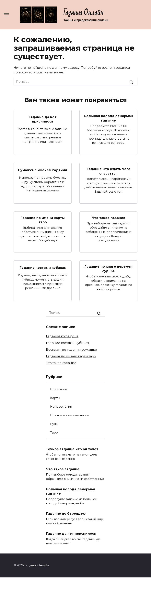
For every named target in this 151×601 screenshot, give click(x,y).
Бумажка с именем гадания (42, 170)
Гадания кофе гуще (62, 336)
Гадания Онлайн (83, 12)
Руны (54, 424)
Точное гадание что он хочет (72, 449)
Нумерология (61, 406)
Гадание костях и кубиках (43, 267)
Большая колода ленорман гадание (108, 118)
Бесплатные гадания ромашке (71, 349)
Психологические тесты (69, 415)
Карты (55, 398)
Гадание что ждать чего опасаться (108, 171)
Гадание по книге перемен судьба (109, 269)
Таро (54, 432)
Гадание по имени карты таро (42, 220)
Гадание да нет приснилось (42, 119)
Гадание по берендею (66, 513)
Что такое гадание (108, 218)
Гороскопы (58, 389)
